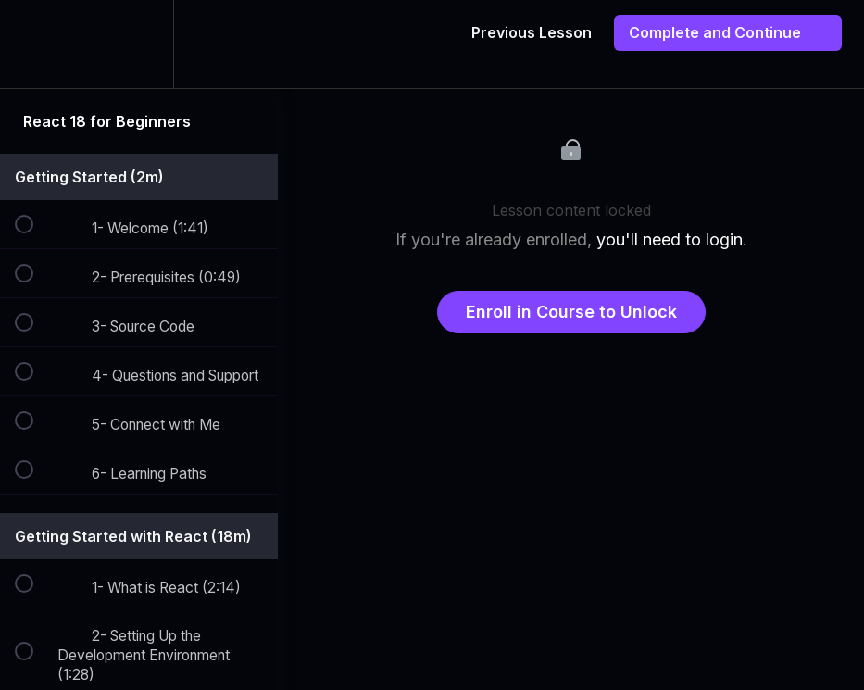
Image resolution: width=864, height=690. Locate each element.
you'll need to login (669, 239)
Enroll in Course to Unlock (571, 311)
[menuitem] (139, 44)
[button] (34, 44)
